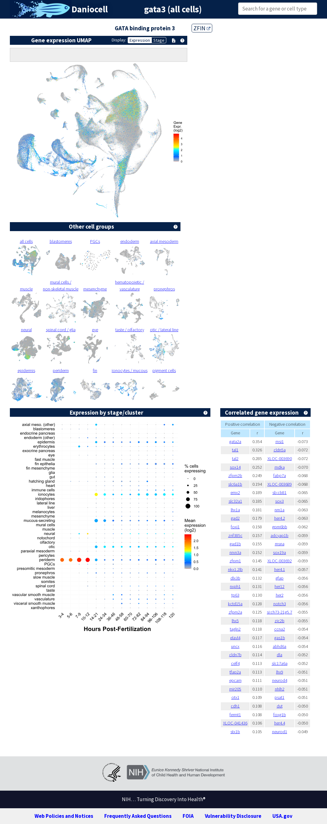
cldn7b (235, 654)
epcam (235, 680)
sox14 (235, 467)
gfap (279, 578)
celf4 (235, 663)
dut (280, 706)
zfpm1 (235, 561)
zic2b (279, 620)
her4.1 (279, 569)
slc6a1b (235, 484)
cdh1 (235, 706)
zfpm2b (235, 475)
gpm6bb (279, 527)
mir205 (235, 689)
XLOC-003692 (279, 561)
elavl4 (235, 637)
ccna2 (279, 629)
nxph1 (235, 586)
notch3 (279, 603)
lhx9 (279, 672)
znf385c (235, 535)
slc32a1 (235, 501)
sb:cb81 (279, 492)
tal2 (235, 458)
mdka (280, 467)
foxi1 (235, 527)
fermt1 (235, 714)
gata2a (235, 441)
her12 (279, 586)
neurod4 (279, 680)
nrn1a (279, 510)
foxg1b (279, 714)
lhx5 (235, 620)
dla (279, 654)
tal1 (235, 450)
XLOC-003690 (279, 458)
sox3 (279, 501)
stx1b (235, 731)
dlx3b (235, 578)
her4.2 (279, 518)
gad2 (235, 518)
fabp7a (279, 475)
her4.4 (279, 723)
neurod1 (279, 731)
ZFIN (201, 28)
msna (279, 544)
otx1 (235, 697)
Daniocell (90, 9)
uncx (235, 646)
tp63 (235, 595)
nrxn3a (235, 552)
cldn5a (280, 450)
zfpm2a (235, 612)
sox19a (279, 552)
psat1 (279, 697)
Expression (140, 40)
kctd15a (235, 603)
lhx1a (235, 510)
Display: (119, 40)
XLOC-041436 (235, 723)
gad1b (235, 544)
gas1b (279, 637)
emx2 (235, 492)
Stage (158, 40)
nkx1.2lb (235, 569)
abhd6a (279, 646)
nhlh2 (279, 689)
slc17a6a (280, 663)
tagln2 (235, 629)
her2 (280, 595)
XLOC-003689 (279, 484)
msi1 (279, 441)
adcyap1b (279, 535)
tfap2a (235, 672)
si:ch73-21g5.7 (279, 612)
